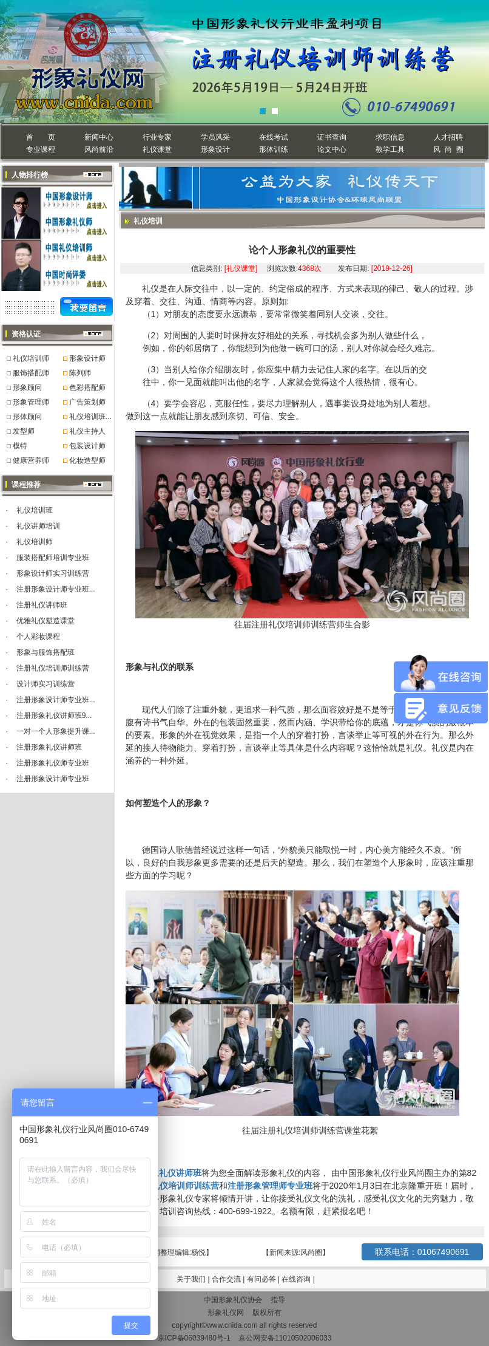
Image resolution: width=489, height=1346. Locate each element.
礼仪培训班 (34, 510)
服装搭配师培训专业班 (52, 557)
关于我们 (191, 1279)
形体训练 (273, 149)
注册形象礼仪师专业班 (52, 763)
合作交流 (227, 1279)
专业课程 (40, 149)
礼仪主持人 (87, 431)
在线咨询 (297, 1279)
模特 (20, 446)
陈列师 (80, 373)
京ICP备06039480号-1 (194, 1338)
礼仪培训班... (90, 416)
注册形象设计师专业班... (55, 589)
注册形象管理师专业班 (270, 1186)
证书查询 (331, 137)
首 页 (40, 137)
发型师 (24, 431)
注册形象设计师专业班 (52, 778)
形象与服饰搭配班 (45, 652)
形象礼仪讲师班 (171, 1173)
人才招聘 (448, 137)
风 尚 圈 (448, 149)
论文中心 (331, 149)
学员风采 (215, 137)
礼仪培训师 (31, 358)
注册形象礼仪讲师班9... (54, 715)
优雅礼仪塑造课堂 (45, 621)
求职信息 (390, 137)
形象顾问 (27, 387)
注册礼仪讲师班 (41, 605)
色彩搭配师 (87, 387)
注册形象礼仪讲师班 (49, 747)
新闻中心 (98, 137)
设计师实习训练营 (45, 684)
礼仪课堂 (157, 149)
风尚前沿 (98, 149)
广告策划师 (87, 402)
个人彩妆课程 (38, 636)
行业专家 (157, 137)
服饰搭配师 (31, 373)
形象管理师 (31, 402)
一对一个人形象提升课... (55, 731)
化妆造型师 (87, 460)
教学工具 (390, 149)
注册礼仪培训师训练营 (52, 668)
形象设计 (215, 149)
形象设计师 (87, 358)
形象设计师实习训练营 (52, 573)
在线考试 (273, 137)
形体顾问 (27, 416)
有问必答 (262, 1279)
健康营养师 (31, 460)
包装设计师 (87, 446)
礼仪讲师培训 (38, 526)
